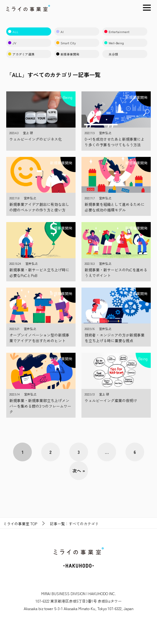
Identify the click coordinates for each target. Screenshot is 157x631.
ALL (13, 31)
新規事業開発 (67, 54)
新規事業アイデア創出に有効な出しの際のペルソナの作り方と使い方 (39, 206)
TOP (20, 524)
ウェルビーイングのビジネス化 (35, 139)
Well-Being (114, 43)
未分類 (111, 54)
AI (60, 31)
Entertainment (117, 31)
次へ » (78, 471)
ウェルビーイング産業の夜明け (111, 400)
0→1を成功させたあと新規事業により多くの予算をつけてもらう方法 (115, 141)
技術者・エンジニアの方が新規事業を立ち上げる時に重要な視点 (115, 337)
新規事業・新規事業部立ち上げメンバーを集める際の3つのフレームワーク (40, 406)
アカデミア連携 (21, 54)
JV (12, 43)
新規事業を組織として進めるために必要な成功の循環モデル (115, 206)
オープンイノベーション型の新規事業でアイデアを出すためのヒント (39, 337)
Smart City (66, 43)
